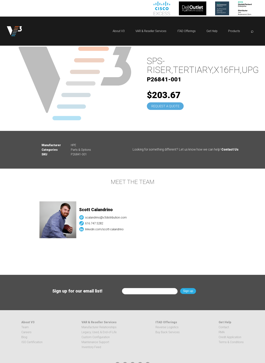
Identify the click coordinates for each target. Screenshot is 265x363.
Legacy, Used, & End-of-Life (99, 332)
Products (234, 31)
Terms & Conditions (231, 342)
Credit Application (230, 337)
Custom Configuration (96, 337)
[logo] (14, 31)
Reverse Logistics (167, 327)
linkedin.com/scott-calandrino (107, 229)
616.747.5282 (97, 223)
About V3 (119, 31)
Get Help (212, 31)
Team (25, 327)
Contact (224, 327)
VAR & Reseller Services (150, 31)
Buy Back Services (168, 332)
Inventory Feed (91, 347)
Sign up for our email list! (77, 291)
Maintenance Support (95, 342)
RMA (222, 332)
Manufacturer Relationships (99, 327)
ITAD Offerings (186, 31)
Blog (24, 337)
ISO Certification (32, 342)
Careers (26, 332)
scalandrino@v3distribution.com (109, 217)
